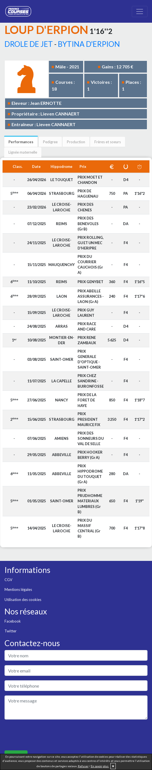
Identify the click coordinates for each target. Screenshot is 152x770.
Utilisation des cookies (22, 599)
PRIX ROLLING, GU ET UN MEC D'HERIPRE (91, 242)
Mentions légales (18, 589)
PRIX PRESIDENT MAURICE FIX (89, 419)
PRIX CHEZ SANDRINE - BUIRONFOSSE (91, 381)
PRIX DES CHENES (86, 207)
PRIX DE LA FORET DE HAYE (87, 400)
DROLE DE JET (28, 44)
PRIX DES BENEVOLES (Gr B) (88, 223)
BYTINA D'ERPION (89, 44)
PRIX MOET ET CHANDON (90, 180)
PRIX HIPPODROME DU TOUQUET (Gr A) (90, 474)
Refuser (83, 766)
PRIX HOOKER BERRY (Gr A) (90, 455)
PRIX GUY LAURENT (86, 313)
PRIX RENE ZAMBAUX (87, 340)
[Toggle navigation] (140, 11)
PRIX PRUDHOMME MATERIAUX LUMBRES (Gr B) (90, 501)
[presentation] (47, 735)
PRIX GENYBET (90, 281)
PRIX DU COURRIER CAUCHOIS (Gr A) (90, 264)
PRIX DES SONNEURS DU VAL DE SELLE (91, 438)
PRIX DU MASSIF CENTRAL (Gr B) (89, 528)
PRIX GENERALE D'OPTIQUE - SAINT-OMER (89, 359)
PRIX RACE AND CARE (87, 326)
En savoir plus (100, 766)
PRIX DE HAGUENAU (88, 193)
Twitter (10, 631)
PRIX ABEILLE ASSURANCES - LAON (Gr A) (91, 296)
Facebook (12, 621)
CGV (8, 579)
